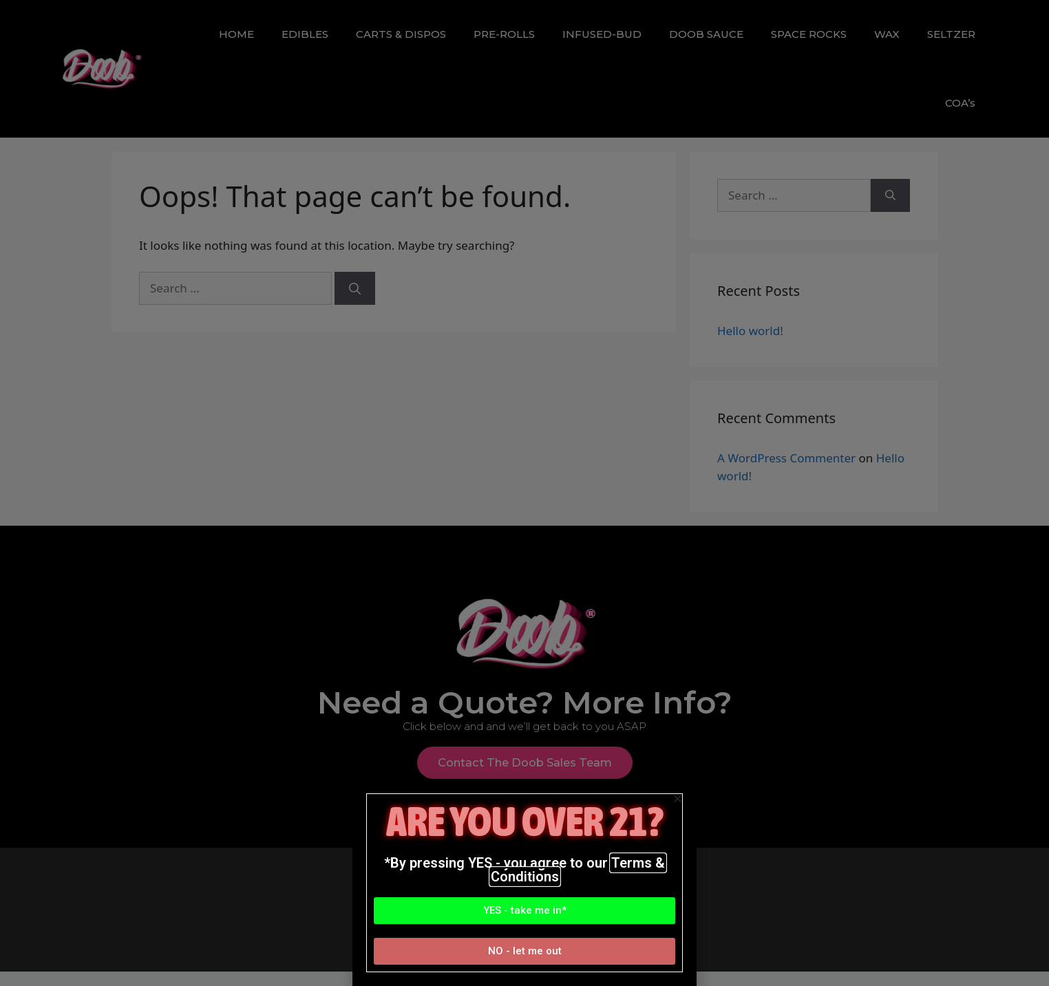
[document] (524, 493)
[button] (524, 910)
